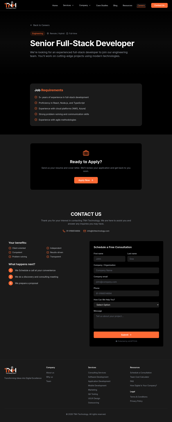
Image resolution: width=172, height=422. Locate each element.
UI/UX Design (94, 398)
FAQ (132, 381)
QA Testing (93, 394)
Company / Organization (105, 265)
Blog (115, 5)
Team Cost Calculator (139, 377)
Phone (97, 288)
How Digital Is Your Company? (143, 385)
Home (55, 5)
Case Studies (102, 5)
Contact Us (159, 5)
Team (48, 381)
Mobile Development (97, 385)
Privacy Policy (136, 401)
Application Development (99, 381)
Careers (141, 5)
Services (68, 5)
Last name (132, 253)
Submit (127, 334)
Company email (101, 276)
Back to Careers (40, 25)
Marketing (92, 390)
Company (85, 5)
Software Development (98, 377)
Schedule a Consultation (141, 372)
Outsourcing (93, 403)
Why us (49, 377)
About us (50, 372)
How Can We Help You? (105, 299)
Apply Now (86, 180)
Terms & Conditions (138, 397)
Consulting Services (97, 372)
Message (98, 311)
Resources (127, 5)
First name (99, 253)
